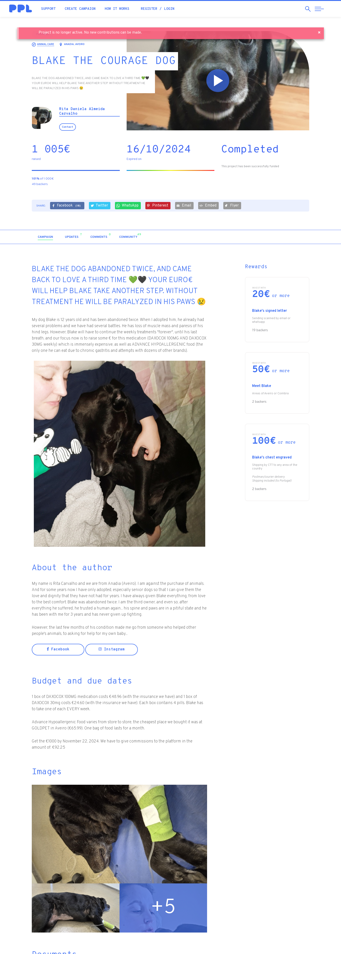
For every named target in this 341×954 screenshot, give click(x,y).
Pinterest (157, 205)
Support (48, 9)
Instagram (112, 649)
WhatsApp (127, 205)
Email (183, 205)
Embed (208, 205)
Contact (67, 127)
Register (149, 9)
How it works (117, 9)
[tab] (45, 237)
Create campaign (80, 9)
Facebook (66, 206)
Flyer (232, 205)
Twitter (99, 205)
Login (169, 9)
